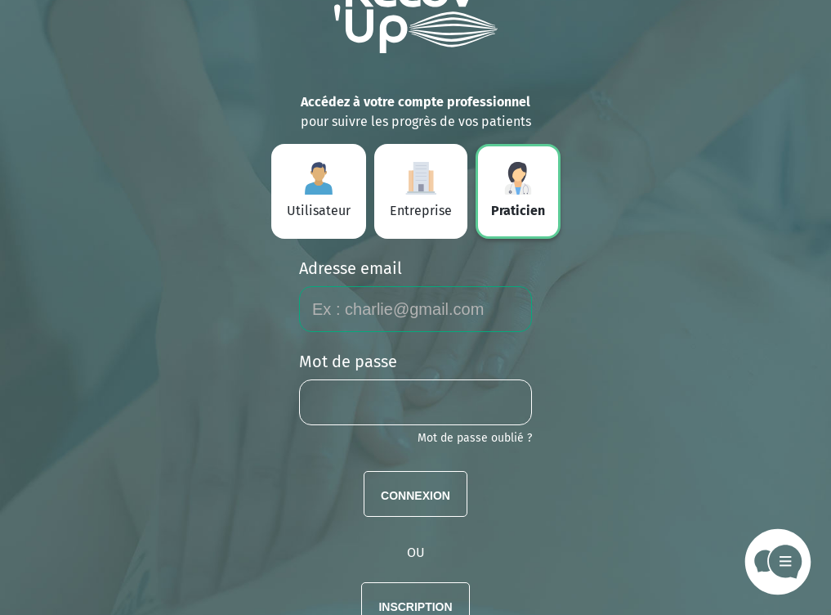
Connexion (415, 494)
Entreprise (421, 190)
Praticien (518, 190)
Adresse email (350, 268)
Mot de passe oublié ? (475, 438)
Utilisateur (319, 190)
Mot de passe (348, 361)
